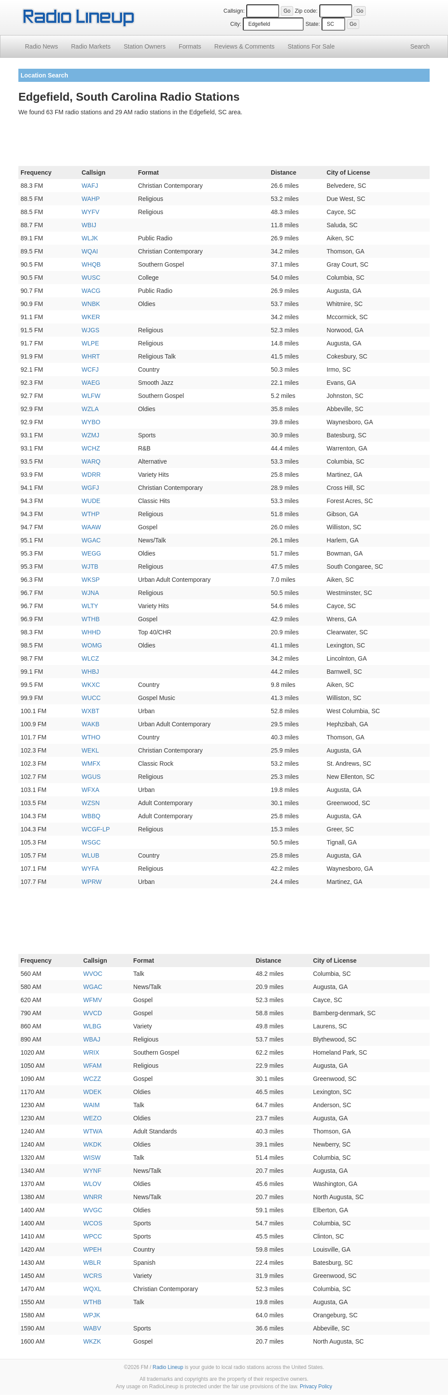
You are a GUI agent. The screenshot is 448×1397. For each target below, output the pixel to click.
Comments (244, 46)
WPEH (92, 1249)
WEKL (90, 750)
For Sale (311, 46)
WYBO (91, 422)
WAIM (91, 1104)
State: (312, 24)
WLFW (91, 395)
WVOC (92, 973)
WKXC (91, 684)
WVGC (92, 1210)
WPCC (92, 1236)
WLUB (90, 855)
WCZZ (92, 1078)
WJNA (90, 592)
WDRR (91, 474)
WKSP (91, 579)
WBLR (92, 1262)
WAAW (91, 527)
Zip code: (306, 11)
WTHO (91, 737)
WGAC (91, 540)
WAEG (91, 382)
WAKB (91, 724)
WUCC (91, 697)
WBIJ (89, 225)
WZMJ (90, 435)
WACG (91, 290)
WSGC (91, 842)
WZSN (91, 802)
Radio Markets (90, 46)
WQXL (92, 1288)
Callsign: (234, 11)
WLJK (90, 238)
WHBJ (90, 671)
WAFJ (90, 185)
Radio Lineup (168, 1367)
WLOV (92, 1183)
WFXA (90, 789)
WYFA (90, 868)
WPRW (92, 881)
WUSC (91, 277)
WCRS (92, 1275)
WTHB (91, 619)
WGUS (91, 776)
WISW (92, 1157)
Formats (189, 46)
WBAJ (91, 1039)
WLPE (90, 343)
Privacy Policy (316, 1386)
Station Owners (145, 46)
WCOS (92, 1223)
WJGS (90, 330)
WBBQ (91, 816)
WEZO (92, 1118)
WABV (92, 1328)
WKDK (92, 1144)
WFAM (92, 1065)
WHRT (91, 356)
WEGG (91, 553)
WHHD (91, 632)
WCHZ (91, 448)
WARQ (91, 461)
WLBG (92, 1026)
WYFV (90, 211)
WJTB (90, 566)
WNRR (92, 1196)
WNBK (91, 303)
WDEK (92, 1091)
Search (420, 46)
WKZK (92, 1341)
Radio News (41, 46)
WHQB (91, 264)
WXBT (90, 710)
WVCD (92, 1013)
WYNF (92, 1170)
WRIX (91, 1052)
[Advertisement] (224, 142)
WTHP (91, 513)
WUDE (91, 500)
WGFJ (90, 487)
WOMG (92, 645)
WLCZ (90, 658)
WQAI (90, 251)
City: (235, 24)
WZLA (90, 408)
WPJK (91, 1315)
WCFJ (90, 369)
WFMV (92, 999)
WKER (91, 316)
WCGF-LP (96, 829)
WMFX (91, 763)
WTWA (92, 1131)
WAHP (91, 198)
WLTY (90, 605)
